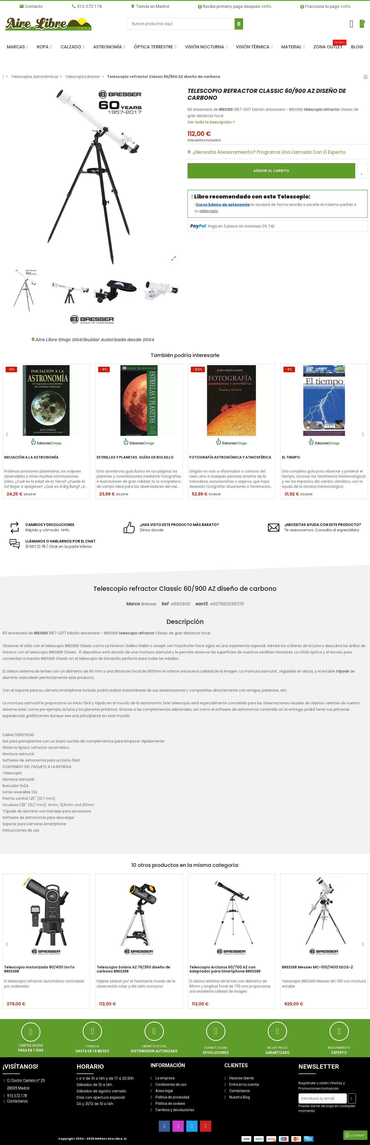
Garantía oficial (154, 1046)
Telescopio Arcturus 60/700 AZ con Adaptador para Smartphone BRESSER (225, 969)
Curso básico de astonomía (223, 204)
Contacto (31, 6)
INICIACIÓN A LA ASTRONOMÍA (31, 457)
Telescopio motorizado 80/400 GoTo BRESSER (39, 969)
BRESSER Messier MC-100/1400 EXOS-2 (317, 967)
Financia (92, 1046)
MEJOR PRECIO (277, 1048)
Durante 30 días (215, 1048)
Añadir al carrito (271, 170)
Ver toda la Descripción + (211, 122)
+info (266, 6)
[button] (17, 46)
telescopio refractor (321, 109)
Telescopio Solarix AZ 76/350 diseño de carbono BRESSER (133, 969)
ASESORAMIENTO (339, 1048)
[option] (92, 177)
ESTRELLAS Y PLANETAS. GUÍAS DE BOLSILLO (135, 457)
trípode (342, 671)
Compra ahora (31, 1045)
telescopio (209, 210)
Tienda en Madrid (150, 6)
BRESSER (226, 109)
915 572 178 (87, 6)
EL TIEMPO (291, 457)
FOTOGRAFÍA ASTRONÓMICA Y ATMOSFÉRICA (230, 457)
